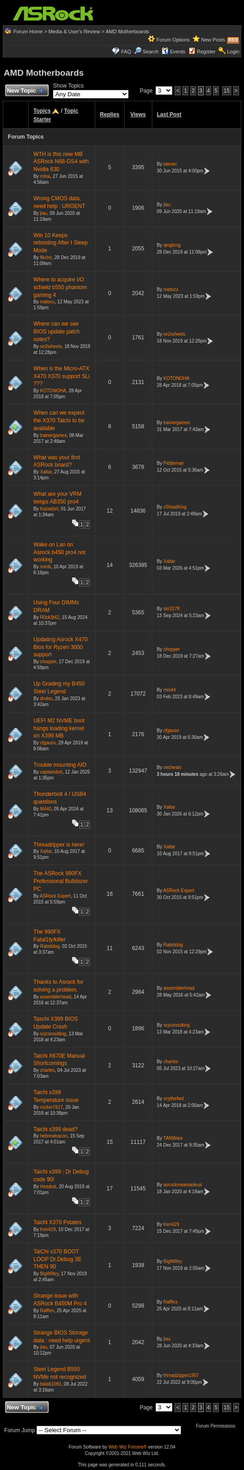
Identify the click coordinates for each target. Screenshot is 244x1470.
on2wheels (51, 346)
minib (45, 566)
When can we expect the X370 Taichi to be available (58, 420)
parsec (170, 163)
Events (173, 51)
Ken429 (48, 1229)
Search (151, 51)
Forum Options (173, 39)
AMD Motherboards (127, 31)
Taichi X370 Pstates (57, 1222)
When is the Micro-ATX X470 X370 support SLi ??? (61, 376)
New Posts (213, 39)
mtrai (45, 176)
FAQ (126, 51)
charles (47, 1070)
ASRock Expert (55, 896)
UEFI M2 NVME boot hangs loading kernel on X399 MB (58, 728)
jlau (43, 213)
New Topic (25, 91)
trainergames (53, 435)
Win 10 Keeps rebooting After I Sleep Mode (60, 243)
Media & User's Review (74, 31)
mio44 (169, 689)
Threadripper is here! (58, 844)
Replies (109, 114)
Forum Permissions (218, 1425)
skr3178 (171, 608)
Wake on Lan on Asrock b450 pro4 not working (59, 552)
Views (138, 114)
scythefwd (173, 1098)
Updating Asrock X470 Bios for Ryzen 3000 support (60, 647)
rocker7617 (51, 1107)
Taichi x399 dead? (55, 1129)
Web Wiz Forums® (128, 1446)
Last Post (169, 114)
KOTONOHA (53, 390)
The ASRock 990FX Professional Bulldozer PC (60, 881)
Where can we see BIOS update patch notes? (56, 332)
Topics (42, 111)
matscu (47, 301)
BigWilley (49, 1273)
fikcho (46, 257)
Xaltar (46, 471)
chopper (48, 661)
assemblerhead (55, 996)
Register (206, 51)
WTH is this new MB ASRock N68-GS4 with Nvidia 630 (60, 162)
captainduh (51, 771)
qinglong (172, 245)
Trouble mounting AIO (59, 765)
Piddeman (173, 463)
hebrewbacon (53, 1135)
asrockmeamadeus (182, 1184)
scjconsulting (53, 1033)
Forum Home (27, 31)
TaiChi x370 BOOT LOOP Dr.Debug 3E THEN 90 (57, 1259)
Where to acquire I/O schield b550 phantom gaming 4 (60, 287)
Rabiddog (50, 946)
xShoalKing (175, 506)
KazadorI (49, 508)
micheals (172, 767)
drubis (46, 698)
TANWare (173, 1138)
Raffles (47, 1310)
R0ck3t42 (49, 617)
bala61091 (51, 1384)
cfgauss (48, 742)
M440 (46, 808)
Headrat (48, 1186)
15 (226, 91)
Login (233, 51)
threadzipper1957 (181, 1375)
